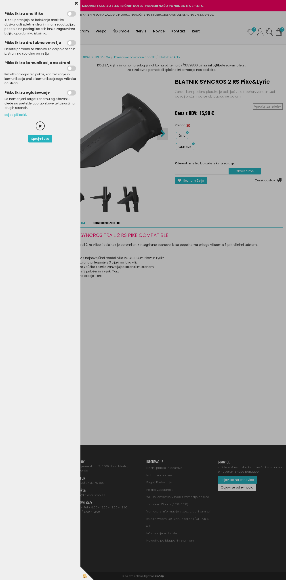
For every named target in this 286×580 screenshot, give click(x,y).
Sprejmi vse (40, 138)
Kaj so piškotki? (15, 115)
